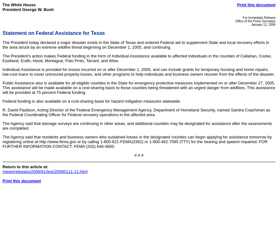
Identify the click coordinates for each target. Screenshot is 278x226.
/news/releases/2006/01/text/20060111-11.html (45, 171)
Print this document (256, 5)
